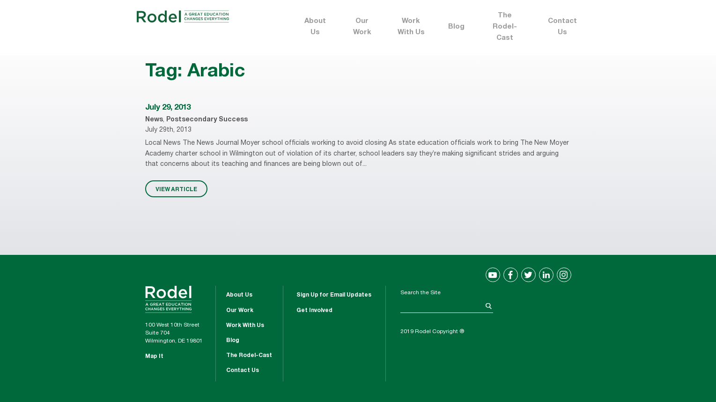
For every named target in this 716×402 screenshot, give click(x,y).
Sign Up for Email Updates (333, 295)
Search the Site (420, 293)
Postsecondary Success (207, 120)
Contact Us (562, 27)
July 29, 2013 (168, 108)
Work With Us (411, 27)
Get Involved (314, 310)
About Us (315, 27)
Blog (456, 26)
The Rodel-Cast (505, 27)
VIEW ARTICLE (176, 189)
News (154, 120)
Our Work (362, 27)
